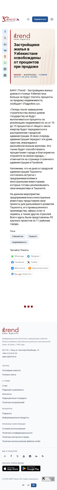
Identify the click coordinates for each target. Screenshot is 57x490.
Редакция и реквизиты (13, 390)
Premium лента (9, 375)
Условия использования (13, 429)
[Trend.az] (10, 19)
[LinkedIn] (36, 456)
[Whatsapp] (4, 456)
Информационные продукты (15, 417)
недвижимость (19, 242)
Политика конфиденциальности (17, 433)
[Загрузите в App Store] (10, 468)
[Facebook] (11, 456)
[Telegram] (30, 456)
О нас (4, 386)
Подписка (7, 413)
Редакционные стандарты (14, 398)
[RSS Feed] (42, 456)
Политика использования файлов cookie (21, 441)
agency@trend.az (9, 357)
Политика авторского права (15, 437)
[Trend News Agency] (10, 330)
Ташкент (33, 236)
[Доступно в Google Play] (30, 468)
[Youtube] (23, 456)
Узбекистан (17, 236)
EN (23, 485)
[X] (17, 456)
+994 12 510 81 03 (9, 353)
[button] (5, 31)
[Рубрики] (52, 19)
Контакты (7, 394)
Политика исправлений (13, 402)
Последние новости (11, 370)
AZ (28, 485)
